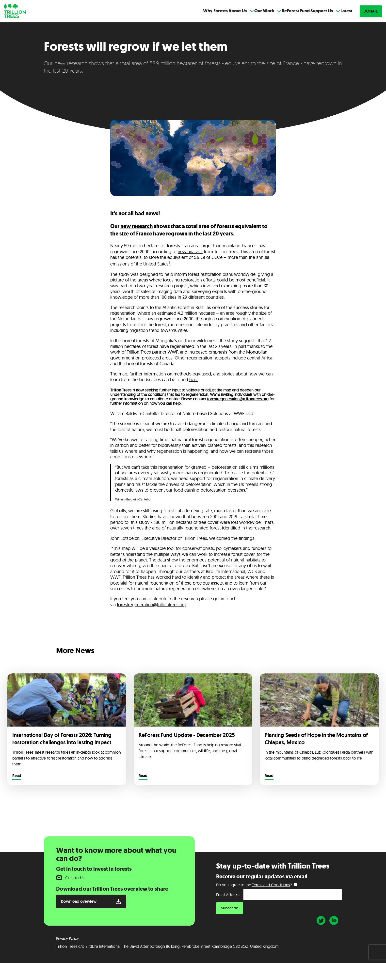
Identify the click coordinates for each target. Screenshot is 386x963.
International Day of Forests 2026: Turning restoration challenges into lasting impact (62, 738)
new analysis (190, 251)
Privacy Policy (67, 938)
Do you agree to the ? (254, 884)
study (124, 274)
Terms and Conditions (271, 884)
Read (16, 776)
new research (136, 226)
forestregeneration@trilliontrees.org (238, 398)
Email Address (228, 894)
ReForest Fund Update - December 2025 (187, 735)
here (193, 379)
